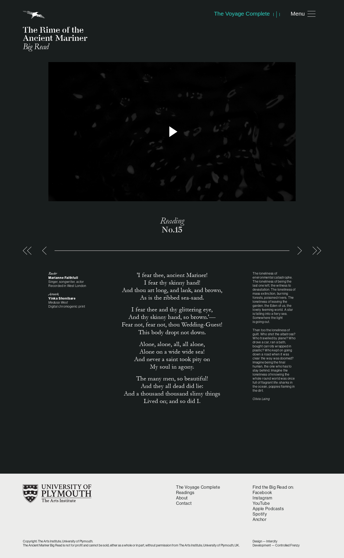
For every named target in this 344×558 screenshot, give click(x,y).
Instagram (262, 498)
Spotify (260, 514)
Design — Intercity (265, 541)
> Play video (172, 131)
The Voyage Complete (198, 487)
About (182, 498)
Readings (185, 492)
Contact (184, 503)
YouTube (261, 503)
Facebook (262, 492)
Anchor (260, 519)
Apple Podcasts (268, 508)
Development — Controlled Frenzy (276, 545)
